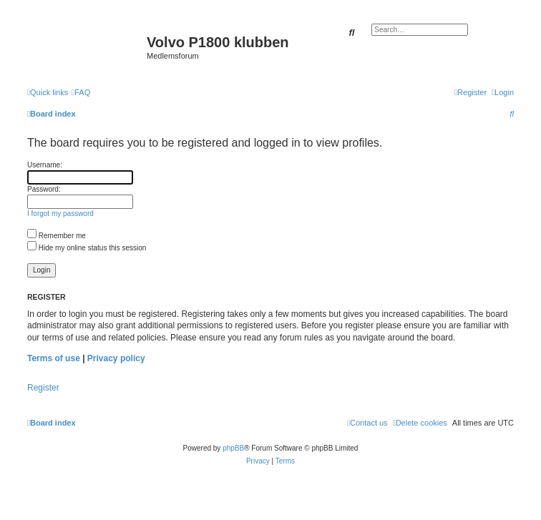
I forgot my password (60, 213)
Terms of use (53, 358)
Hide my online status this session (86, 248)
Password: (44, 189)
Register (43, 388)
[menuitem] (81, 92)
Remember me (56, 236)
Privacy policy (116, 358)
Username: (44, 165)
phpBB (233, 448)
